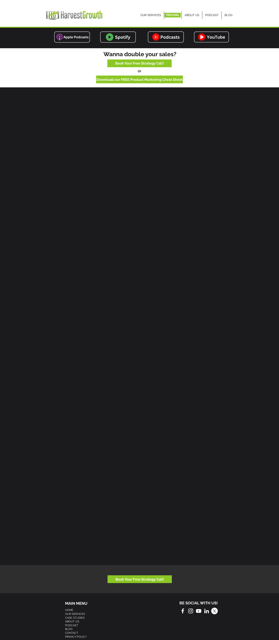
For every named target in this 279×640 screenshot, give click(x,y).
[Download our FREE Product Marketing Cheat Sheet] (139, 79)
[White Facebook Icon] (182, 611)
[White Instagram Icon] (190, 611)
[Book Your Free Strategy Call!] (139, 63)
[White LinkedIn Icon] (206, 611)
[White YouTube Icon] (198, 611)
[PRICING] (172, 15)
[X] (214, 611)
